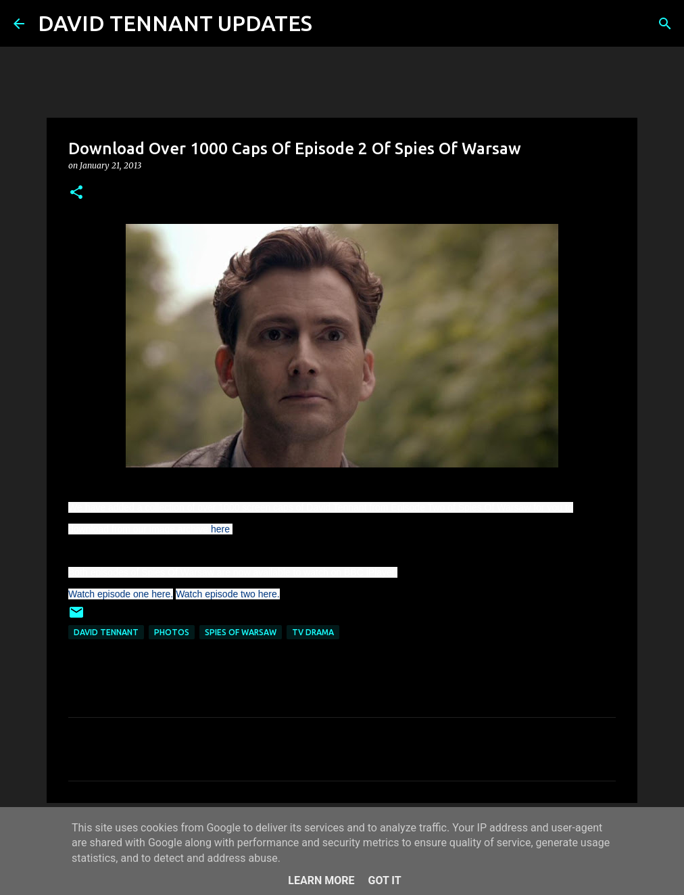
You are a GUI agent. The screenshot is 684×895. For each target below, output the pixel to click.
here (220, 529)
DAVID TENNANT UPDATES (175, 23)
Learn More (321, 880)
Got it (384, 880)
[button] (76, 193)
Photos (171, 632)
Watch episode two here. (228, 594)
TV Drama (313, 632)
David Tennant (106, 632)
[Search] (331, 23)
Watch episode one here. (120, 594)
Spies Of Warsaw (240, 632)
